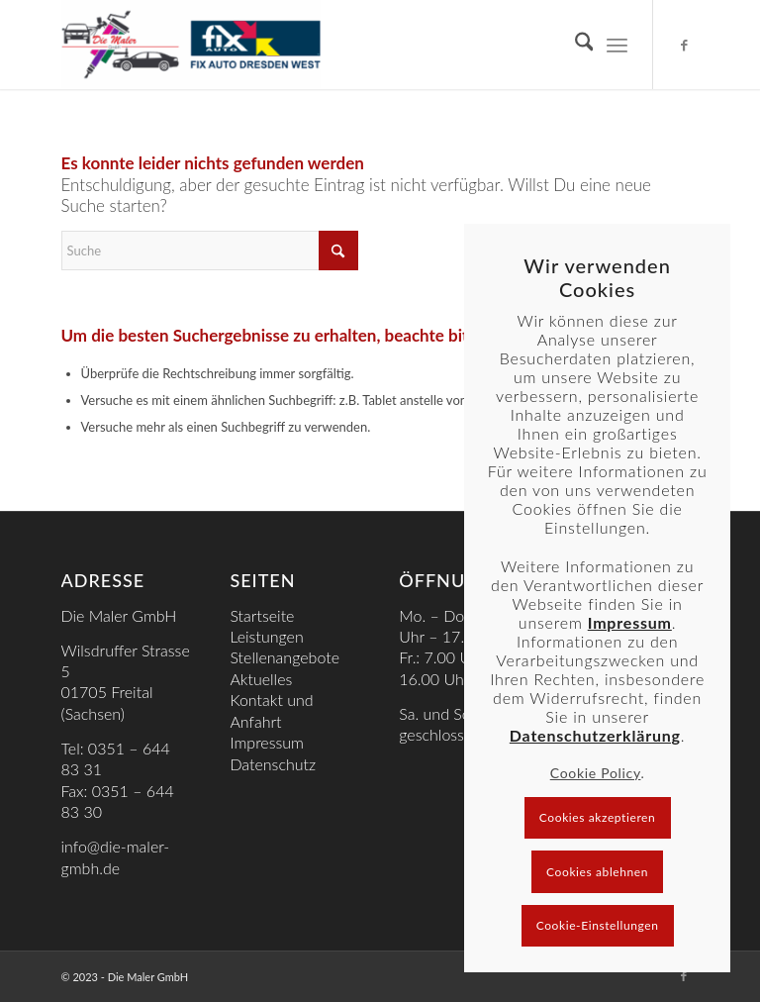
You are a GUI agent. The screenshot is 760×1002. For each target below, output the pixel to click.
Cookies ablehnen (597, 871)
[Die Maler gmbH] (191, 44)
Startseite (262, 615)
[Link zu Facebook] (684, 44)
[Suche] (574, 44)
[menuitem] (574, 44)
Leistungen (266, 636)
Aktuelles (261, 678)
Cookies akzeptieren (597, 817)
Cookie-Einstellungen (597, 925)
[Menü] (617, 44)
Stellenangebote (284, 657)
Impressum (267, 742)
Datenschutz (273, 763)
